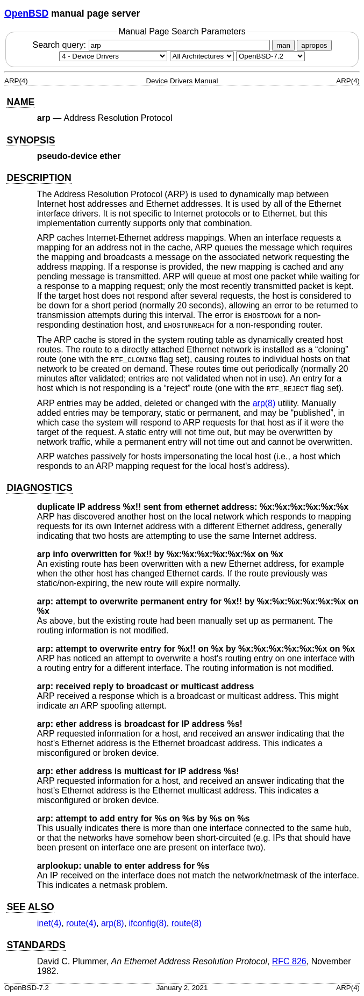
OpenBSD (26, 13)
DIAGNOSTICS (39, 487)
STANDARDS (35, 945)
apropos (314, 45)
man (283, 45)
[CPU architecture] (202, 56)
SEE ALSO (30, 906)
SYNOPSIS (30, 140)
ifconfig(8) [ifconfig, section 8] (148, 923)
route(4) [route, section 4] (81, 923)
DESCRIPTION (38, 177)
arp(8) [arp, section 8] (264, 403)
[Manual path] (270, 56)
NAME (20, 102)
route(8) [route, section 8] (187, 923)
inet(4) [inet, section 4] (49, 923)
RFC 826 (289, 961)
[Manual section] (113, 56)
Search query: (152, 44)
